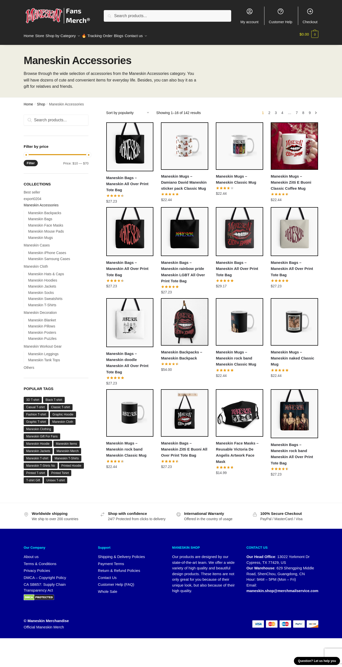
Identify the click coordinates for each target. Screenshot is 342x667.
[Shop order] (129, 110)
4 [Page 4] (282, 110)
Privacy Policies (37, 567)
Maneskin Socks (41, 290)
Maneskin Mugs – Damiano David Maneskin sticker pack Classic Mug (184, 179)
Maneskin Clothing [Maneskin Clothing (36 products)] (38, 426)
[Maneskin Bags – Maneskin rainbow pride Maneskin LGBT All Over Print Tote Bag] (184, 228)
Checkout (310, 16)
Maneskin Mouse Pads (46, 228)
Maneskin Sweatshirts (45, 296)
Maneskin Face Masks (45, 222)
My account (250, 16)
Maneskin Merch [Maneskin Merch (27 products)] (67, 448)
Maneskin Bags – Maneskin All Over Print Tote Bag (127, 181)
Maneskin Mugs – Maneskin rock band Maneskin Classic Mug (236, 355)
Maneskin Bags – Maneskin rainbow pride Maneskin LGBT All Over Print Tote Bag (183, 268)
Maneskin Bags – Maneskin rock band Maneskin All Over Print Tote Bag (292, 450)
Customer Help (280, 16)
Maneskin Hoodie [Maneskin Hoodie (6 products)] (38, 440)
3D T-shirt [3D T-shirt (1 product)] (32, 397)
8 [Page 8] (303, 110)
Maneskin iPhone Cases (47, 250)
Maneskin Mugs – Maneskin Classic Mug (236, 176)
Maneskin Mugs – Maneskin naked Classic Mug (292, 355)
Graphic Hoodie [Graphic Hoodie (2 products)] (62, 411)
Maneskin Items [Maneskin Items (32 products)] (66, 440)
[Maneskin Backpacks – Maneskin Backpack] (184, 319)
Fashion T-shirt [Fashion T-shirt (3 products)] (36, 411)
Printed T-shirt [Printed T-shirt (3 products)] (35, 470)
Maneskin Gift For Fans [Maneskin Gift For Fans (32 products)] (42, 433)
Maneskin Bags (40, 216)
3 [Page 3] (276, 110)
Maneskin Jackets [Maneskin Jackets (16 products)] (38, 448)
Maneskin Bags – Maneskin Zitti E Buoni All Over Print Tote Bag (184, 446)
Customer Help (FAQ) (116, 581)
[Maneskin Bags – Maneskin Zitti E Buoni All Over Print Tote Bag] (184, 410)
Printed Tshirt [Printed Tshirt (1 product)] (60, 470)
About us (31, 553)
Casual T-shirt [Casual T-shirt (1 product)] (35, 404)
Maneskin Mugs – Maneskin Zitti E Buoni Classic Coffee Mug (291, 179)
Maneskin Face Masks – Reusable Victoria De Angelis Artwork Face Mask (237, 449)
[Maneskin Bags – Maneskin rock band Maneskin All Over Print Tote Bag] (294, 410)
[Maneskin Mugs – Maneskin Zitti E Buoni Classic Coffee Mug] (294, 143)
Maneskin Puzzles (42, 336)
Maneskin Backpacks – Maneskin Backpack (181, 352)
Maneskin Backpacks (44, 210)
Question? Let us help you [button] (317, 661)
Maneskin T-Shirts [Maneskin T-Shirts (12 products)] (67, 455)
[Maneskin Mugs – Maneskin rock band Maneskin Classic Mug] (239, 319)
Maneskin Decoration (40, 310)
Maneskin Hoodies (42, 277)
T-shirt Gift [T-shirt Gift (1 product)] (33, 477)
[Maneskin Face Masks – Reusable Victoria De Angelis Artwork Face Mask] (239, 410)
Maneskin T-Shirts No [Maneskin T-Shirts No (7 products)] (40, 462)
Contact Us (107, 574)
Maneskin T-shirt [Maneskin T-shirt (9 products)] (37, 455)
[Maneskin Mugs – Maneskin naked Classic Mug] (294, 319)
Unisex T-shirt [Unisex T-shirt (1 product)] (55, 477)
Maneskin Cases (37, 242)
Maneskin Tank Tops (44, 357)
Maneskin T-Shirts (42, 302)
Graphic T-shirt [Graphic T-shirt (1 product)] (36, 419)
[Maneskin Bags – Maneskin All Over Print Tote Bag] (130, 143)
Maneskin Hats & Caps (46, 271)
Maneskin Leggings (43, 351)
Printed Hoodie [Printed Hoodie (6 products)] (71, 462)
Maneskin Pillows (41, 323)
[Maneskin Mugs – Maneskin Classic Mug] (239, 143)
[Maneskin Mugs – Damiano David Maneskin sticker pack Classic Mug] (184, 143)
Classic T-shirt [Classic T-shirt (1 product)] (60, 404)
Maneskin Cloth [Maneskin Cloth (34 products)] (62, 419)
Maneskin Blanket (42, 317)
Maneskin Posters (42, 329)
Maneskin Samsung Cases (49, 256)
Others (29, 365)
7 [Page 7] (297, 110)
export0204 (32, 196)
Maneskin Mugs (40, 235)
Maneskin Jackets (42, 283)
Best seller (32, 189)
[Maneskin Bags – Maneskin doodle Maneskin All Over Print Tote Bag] (130, 319)
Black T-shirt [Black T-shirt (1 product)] (54, 397)
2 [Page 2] (269, 110)
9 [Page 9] (310, 110)
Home (28, 101)
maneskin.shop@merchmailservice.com (282, 588)
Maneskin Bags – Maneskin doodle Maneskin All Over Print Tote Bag (127, 359)
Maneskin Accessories (41, 202)
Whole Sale (107, 588)
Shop (41, 101)
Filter (31, 160)
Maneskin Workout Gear (43, 343)
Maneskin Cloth (36, 263)
